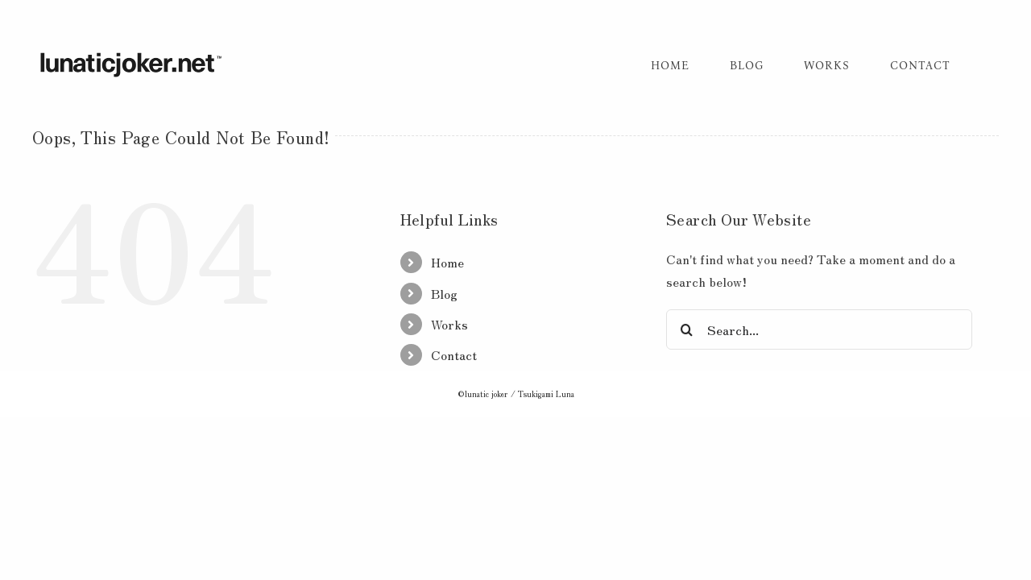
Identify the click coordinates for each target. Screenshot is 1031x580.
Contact (454, 354)
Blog (444, 293)
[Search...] (819, 329)
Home (447, 261)
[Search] (686, 329)
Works (449, 324)
